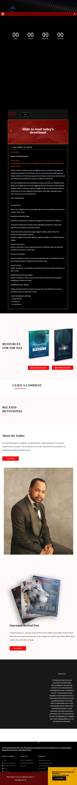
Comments (25, 114)
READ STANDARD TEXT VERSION (23, 147)
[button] (11, 131)
